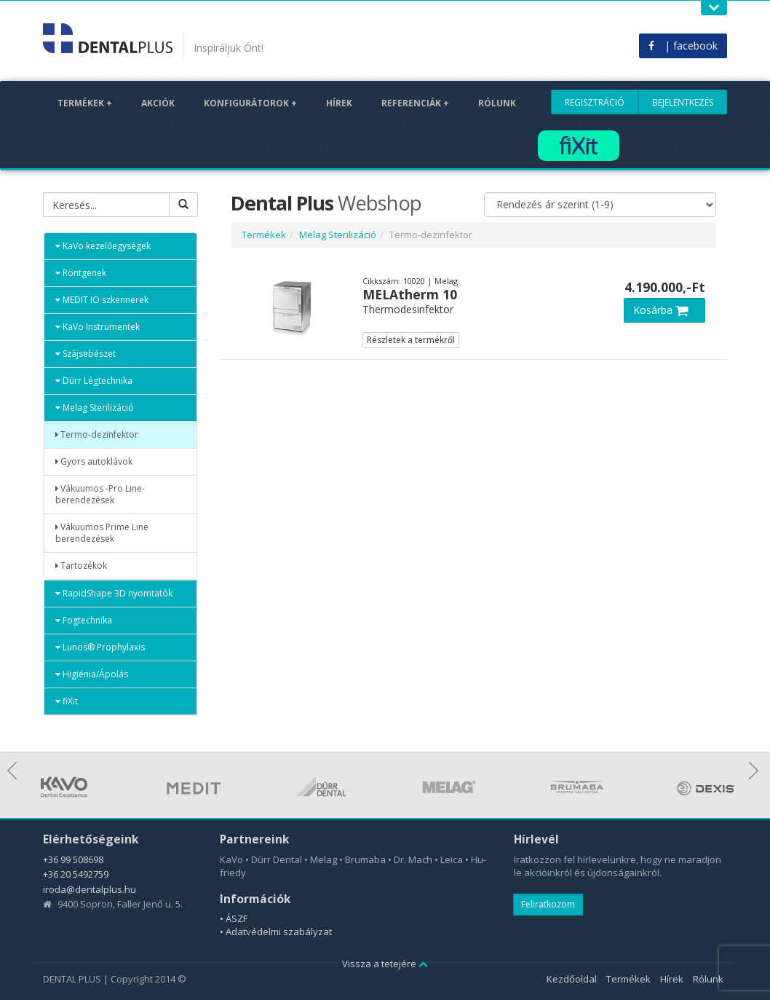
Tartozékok (81, 565)
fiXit (66, 701)
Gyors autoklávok (93, 461)
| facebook (683, 45)
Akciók (158, 103)
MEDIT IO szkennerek (101, 300)
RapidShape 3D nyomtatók (113, 593)
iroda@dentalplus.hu (89, 889)
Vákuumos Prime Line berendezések (101, 533)
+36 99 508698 (73, 859)
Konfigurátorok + (250, 103)
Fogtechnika (83, 620)
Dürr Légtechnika (93, 380)
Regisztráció (594, 102)
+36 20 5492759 (75, 874)
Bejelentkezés (682, 102)
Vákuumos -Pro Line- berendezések (100, 494)
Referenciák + (415, 103)
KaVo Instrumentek (97, 326)
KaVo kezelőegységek (103, 246)
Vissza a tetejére (385, 963)
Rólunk (497, 103)
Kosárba (664, 310)
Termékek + (84, 103)
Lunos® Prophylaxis (100, 647)
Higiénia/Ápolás (91, 674)
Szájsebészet (85, 353)
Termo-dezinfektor (96, 434)
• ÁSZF (233, 918)
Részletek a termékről (411, 340)
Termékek (264, 234)
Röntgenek (80, 273)
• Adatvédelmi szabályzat (276, 931)
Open (714, 8)
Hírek (339, 103)
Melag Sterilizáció (94, 407)
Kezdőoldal (572, 978)
